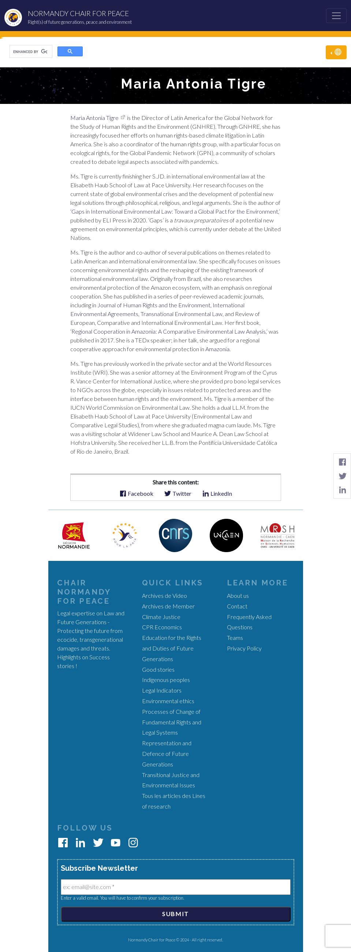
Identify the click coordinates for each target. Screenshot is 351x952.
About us (238, 595)
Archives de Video (164, 595)
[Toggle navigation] (336, 15)
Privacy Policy (244, 648)
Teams (235, 637)
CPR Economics (162, 626)
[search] (30, 51)
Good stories (158, 669)
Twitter (177, 493)
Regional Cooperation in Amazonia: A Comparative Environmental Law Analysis (168, 331)
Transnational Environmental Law (181, 313)
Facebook (136, 493)
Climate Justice (161, 616)
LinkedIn (217, 493)
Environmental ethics (168, 700)
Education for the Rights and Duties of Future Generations (171, 648)
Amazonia (216, 348)
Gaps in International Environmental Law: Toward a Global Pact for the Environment (174, 211)
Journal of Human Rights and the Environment (153, 304)
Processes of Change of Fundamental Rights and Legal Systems (171, 722)
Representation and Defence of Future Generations (166, 753)
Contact (237, 606)
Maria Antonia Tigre (94, 117)
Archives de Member (168, 606)
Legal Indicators (162, 690)
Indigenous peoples (166, 679)
